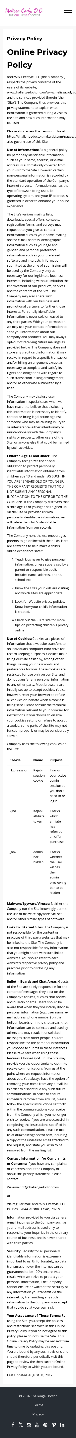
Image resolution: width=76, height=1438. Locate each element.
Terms (38, 1405)
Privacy (38, 1414)
